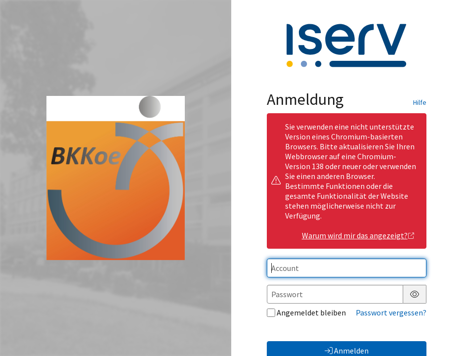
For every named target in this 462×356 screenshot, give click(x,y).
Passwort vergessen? (391, 312)
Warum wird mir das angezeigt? (358, 235)
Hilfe (419, 102)
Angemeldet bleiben (306, 312)
